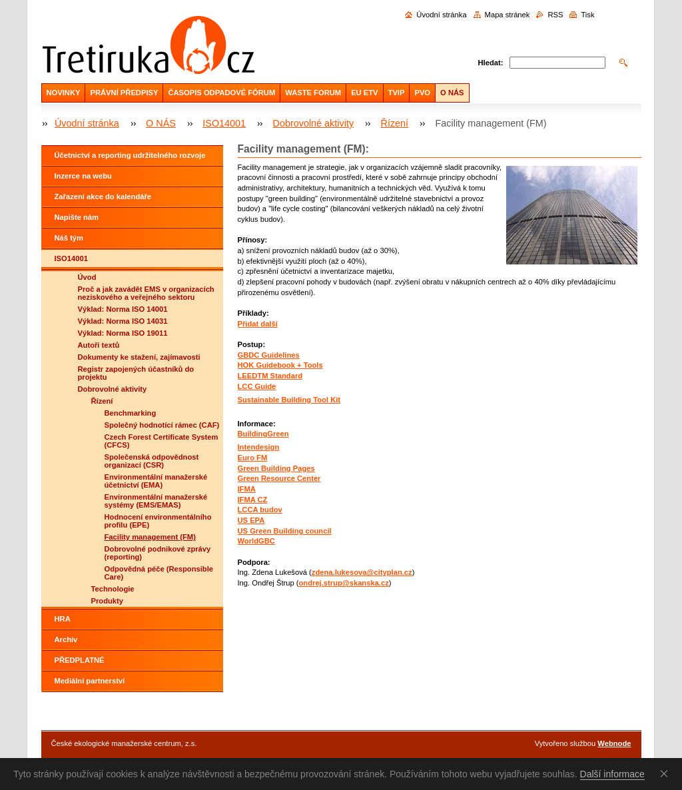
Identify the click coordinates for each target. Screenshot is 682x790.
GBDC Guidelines (269, 355)
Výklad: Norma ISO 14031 (123, 321)
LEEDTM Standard (270, 376)
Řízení (395, 123)
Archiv (66, 639)
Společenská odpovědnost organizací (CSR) (152, 461)
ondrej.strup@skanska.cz (344, 583)
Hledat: (491, 63)
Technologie (113, 589)
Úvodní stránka (441, 15)
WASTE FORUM (313, 93)
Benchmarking (131, 413)
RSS (555, 15)
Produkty (107, 601)
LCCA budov (260, 510)
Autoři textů (99, 345)
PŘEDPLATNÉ (80, 660)
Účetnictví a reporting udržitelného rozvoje (130, 155)
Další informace (612, 774)
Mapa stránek (507, 15)
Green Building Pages (276, 468)
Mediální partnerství (90, 681)
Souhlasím (666, 773)
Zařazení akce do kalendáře (103, 196)
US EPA (251, 520)
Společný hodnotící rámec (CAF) (162, 425)
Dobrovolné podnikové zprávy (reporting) (158, 553)
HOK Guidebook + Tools (280, 365)
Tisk (587, 15)
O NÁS (452, 93)
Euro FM (253, 458)
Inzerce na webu (83, 176)
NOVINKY (64, 93)
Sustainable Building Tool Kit (289, 400)
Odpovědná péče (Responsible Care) (159, 573)
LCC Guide (257, 386)
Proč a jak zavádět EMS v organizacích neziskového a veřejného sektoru (146, 293)
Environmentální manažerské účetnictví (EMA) (156, 481)
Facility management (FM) (150, 537)
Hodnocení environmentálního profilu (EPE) (158, 521)
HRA (63, 619)
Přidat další (258, 324)
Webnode (614, 743)
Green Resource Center (279, 478)
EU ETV (364, 93)
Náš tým (69, 238)
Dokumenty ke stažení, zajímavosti (139, 357)
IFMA (247, 489)
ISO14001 (224, 123)
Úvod (87, 277)
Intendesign (259, 447)
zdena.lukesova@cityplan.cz (362, 572)
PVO (422, 93)
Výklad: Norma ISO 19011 (123, 333)
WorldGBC (256, 541)
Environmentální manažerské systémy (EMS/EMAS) (156, 501)
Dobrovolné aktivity (313, 123)
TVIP (396, 93)
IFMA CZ (253, 500)
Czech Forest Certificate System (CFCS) (161, 441)
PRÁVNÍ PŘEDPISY (124, 93)
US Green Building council (285, 531)
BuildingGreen (263, 434)
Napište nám (77, 217)
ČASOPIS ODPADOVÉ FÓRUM (221, 93)
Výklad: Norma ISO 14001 (123, 309)
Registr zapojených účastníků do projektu (136, 373)
